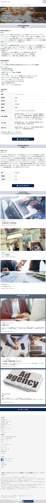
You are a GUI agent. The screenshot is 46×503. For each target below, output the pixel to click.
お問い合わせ (3, 453)
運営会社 (2, 467)
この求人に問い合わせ (23, 139)
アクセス (2, 465)
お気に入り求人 (38, 497)
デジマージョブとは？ (8, 460)
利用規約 (2, 462)
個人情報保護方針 (4, 464)
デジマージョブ (8, 492)
